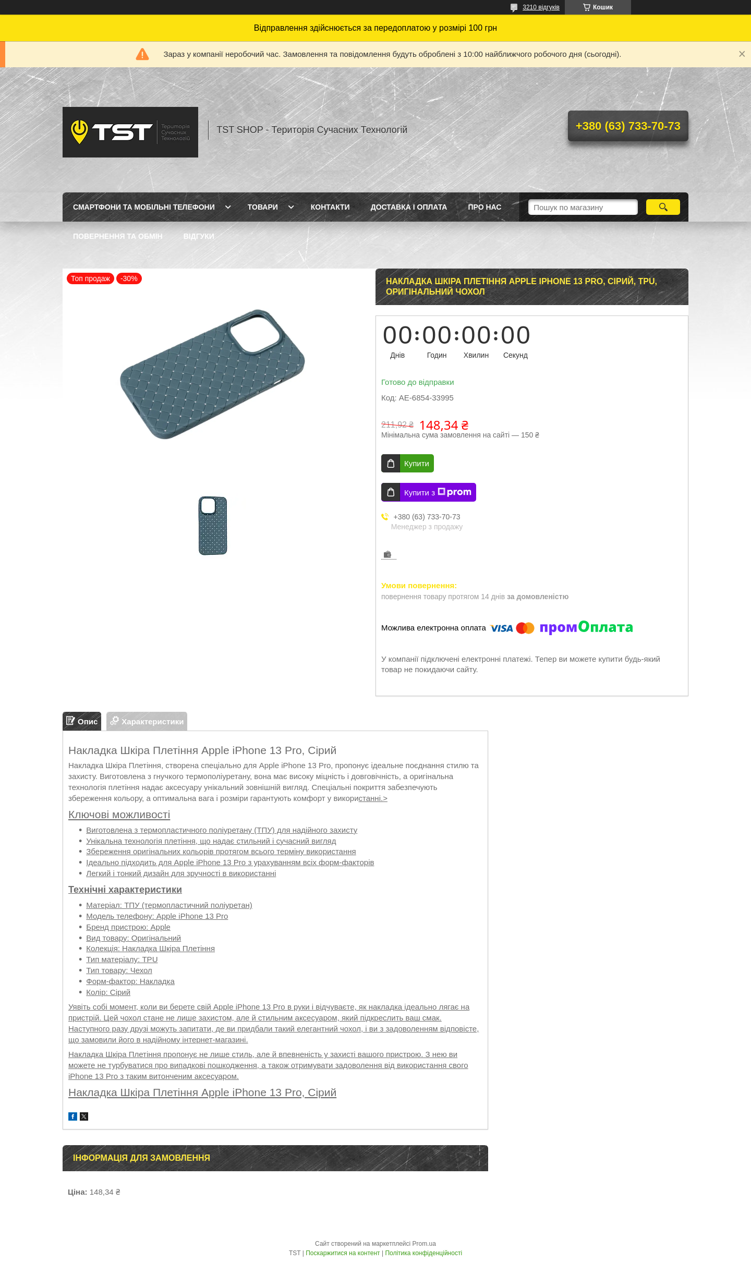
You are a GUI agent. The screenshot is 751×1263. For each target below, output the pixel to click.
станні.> (373, 798)
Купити (416, 463)
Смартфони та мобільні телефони (144, 207)
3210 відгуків (541, 7)
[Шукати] (663, 207)
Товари (263, 207)
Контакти (330, 207)
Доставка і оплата (409, 207)
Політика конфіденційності (423, 1253)
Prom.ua (424, 1243)
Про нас (484, 207)
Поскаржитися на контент (343, 1253)
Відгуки (199, 236)
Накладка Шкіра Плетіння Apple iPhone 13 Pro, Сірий (202, 1092)
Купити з (437, 492)
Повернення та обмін (118, 236)
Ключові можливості (119, 814)
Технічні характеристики (125, 889)
